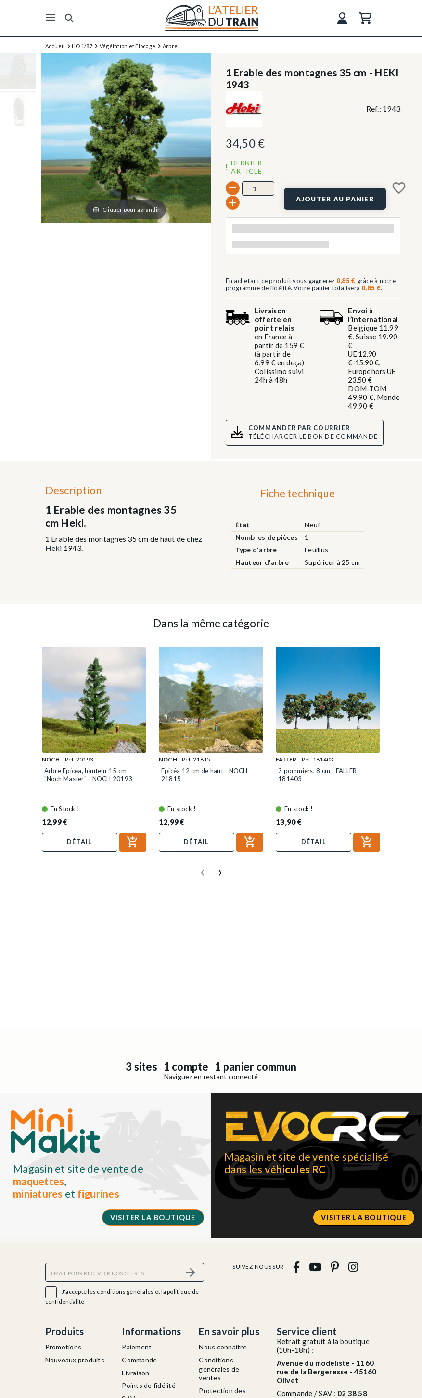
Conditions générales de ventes (219, 1369)
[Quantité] (258, 188)
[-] (233, 188)
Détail (79, 842)
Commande (139, 1360)
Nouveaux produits (74, 1360)
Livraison (135, 1373)
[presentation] (202, 868)
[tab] (297, 495)
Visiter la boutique (153, 1217)
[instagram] (353, 1266)
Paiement (137, 1347)
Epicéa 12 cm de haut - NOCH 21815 (204, 774)
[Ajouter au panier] (335, 199)
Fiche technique (297, 493)
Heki (53, 547)
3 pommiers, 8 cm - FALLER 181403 (317, 774)
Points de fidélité (149, 1385)
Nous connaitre (223, 1347)
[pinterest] (335, 1266)
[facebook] (296, 1266)
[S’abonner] (191, 1272)
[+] (233, 203)
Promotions (63, 1347)
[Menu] (50, 17)
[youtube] (315, 1266)
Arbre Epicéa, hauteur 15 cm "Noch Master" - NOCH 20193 (88, 774)
